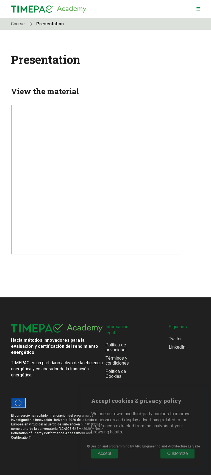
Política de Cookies (116, 374)
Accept (104, 453)
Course (23, 23)
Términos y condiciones (117, 360)
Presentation (50, 23)
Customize (177, 453)
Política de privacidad (116, 347)
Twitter (175, 338)
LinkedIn (177, 347)
